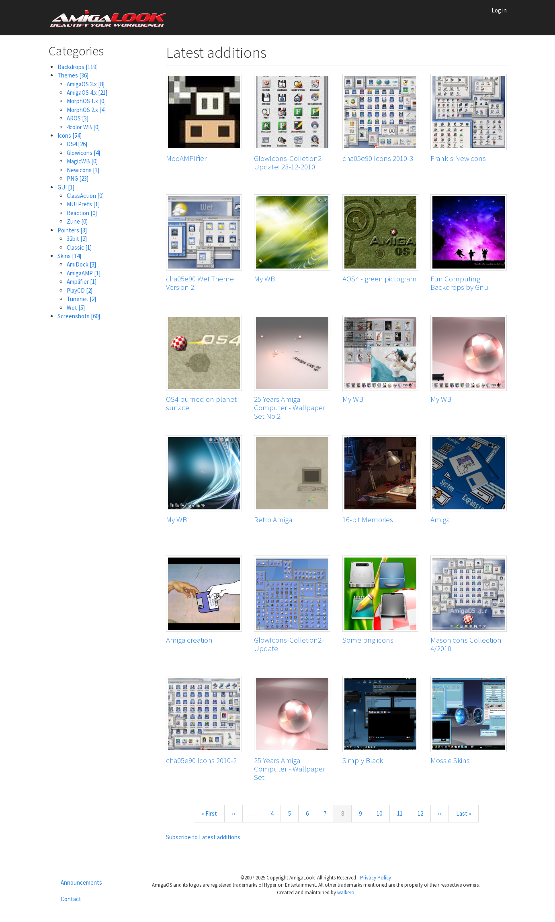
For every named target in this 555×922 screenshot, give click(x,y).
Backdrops (77, 67)
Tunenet (81, 299)
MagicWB (82, 161)
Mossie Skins (450, 760)
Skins (69, 256)
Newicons (83, 170)
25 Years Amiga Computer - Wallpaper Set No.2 (289, 407)
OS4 (77, 144)
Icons (69, 135)
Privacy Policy (375, 877)
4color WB (83, 127)
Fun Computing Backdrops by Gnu (459, 283)
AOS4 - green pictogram (379, 278)
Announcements (81, 882)
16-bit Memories (367, 519)
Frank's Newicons (458, 158)
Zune (77, 221)
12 (424, 813)
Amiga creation (189, 640)
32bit (77, 238)
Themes (72, 75)
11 (403, 813)
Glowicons (83, 153)
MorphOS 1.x (86, 101)
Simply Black (362, 760)
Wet (76, 307)
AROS (77, 118)
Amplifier (81, 281)
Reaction (82, 213)
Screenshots (78, 316)
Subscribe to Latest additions (203, 837)
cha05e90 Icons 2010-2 (201, 760)
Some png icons (367, 640)
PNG (77, 178)
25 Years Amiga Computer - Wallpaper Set (289, 768)
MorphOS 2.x (86, 110)
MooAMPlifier (186, 158)
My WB (264, 278)
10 (383, 813)
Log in (499, 10)
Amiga (440, 519)
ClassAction (85, 195)
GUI (65, 187)
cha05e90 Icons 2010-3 (377, 158)
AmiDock (81, 264)
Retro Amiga (273, 519)
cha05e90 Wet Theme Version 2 (200, 283)
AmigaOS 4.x (87, 92)
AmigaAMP (83, 273)
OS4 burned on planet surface (201, 403)
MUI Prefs (83, 204)
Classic (79, 247)
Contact (71, 899)
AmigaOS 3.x (85, 84)
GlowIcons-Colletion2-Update (289, 644)
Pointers (72, 230)
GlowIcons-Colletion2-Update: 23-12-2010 (289, 162)
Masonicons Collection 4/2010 (466, 644)
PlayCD (79, 290)
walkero (345, 892)
